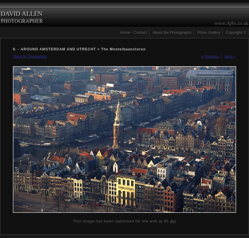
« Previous (210, 56)
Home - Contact (133, 32)
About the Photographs (171, 32)
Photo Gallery (208, 32)
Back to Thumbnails (30, 56)
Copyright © (236, 32)
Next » (229, 56)
